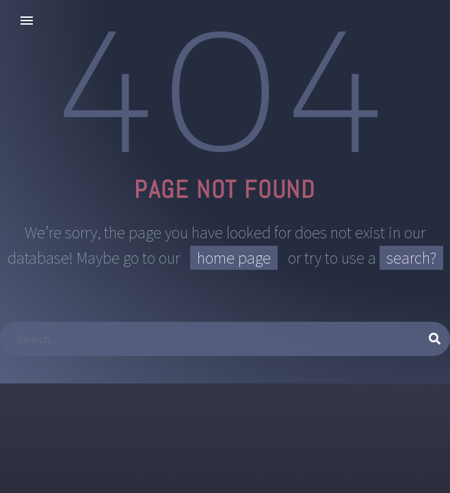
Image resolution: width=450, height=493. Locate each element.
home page (234, 257)
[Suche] (225, 339)
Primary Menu (27, 20)
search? (411, 257)
